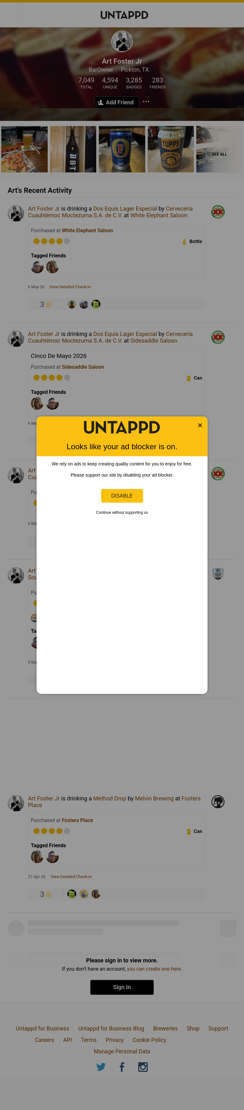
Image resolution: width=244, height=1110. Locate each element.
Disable (122, 496)
